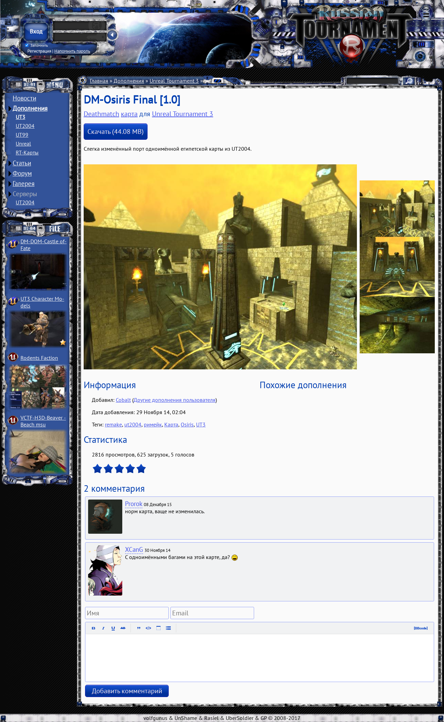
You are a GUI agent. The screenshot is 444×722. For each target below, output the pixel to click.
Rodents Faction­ (39, 357)
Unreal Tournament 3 (174, 80)
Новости (24, 98)
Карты (211, 80)
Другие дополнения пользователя (175, 399)
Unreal (23, 143)
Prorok (133, 504)
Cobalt (123, 399)
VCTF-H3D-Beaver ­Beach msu (43, 421)
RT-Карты (27, 152)
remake (113, 424)
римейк (153, 424)
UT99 (22, 134)
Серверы (25, 194)
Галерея (23, 183)
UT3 (20, 116)
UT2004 (25, 125)
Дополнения (30, 108)
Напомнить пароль (72, 51)
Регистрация (39, 51)
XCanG (134, 549)
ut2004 (132, 424)
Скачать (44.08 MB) (115, 131)
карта (129, 113)
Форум (22, 173)
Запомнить (36, 45)
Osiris (187, 424)
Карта (171, 424)
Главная (99, 80)
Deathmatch (101, 113)
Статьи (22, 163)
